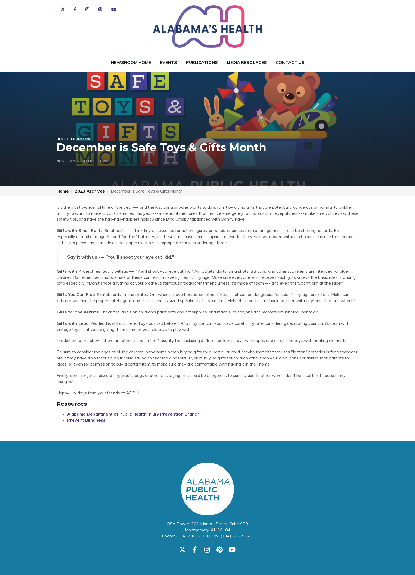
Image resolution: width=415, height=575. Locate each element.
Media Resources (247, 62)
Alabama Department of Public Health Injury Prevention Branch (133, 414)
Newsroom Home (131, 62)
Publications (202, 62)
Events (168, 62)
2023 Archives (90, 191)
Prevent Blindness (86, 420)
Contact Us (290, 62)
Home (63, 191)
